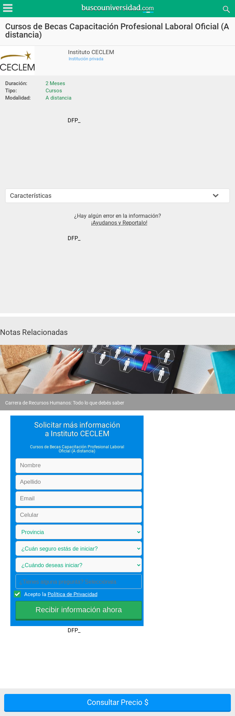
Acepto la (60, 594)
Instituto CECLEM (91, 52)
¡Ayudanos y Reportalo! (119, 222)
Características (30, 195)
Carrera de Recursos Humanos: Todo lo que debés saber (64, 403)
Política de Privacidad (72, 594)
